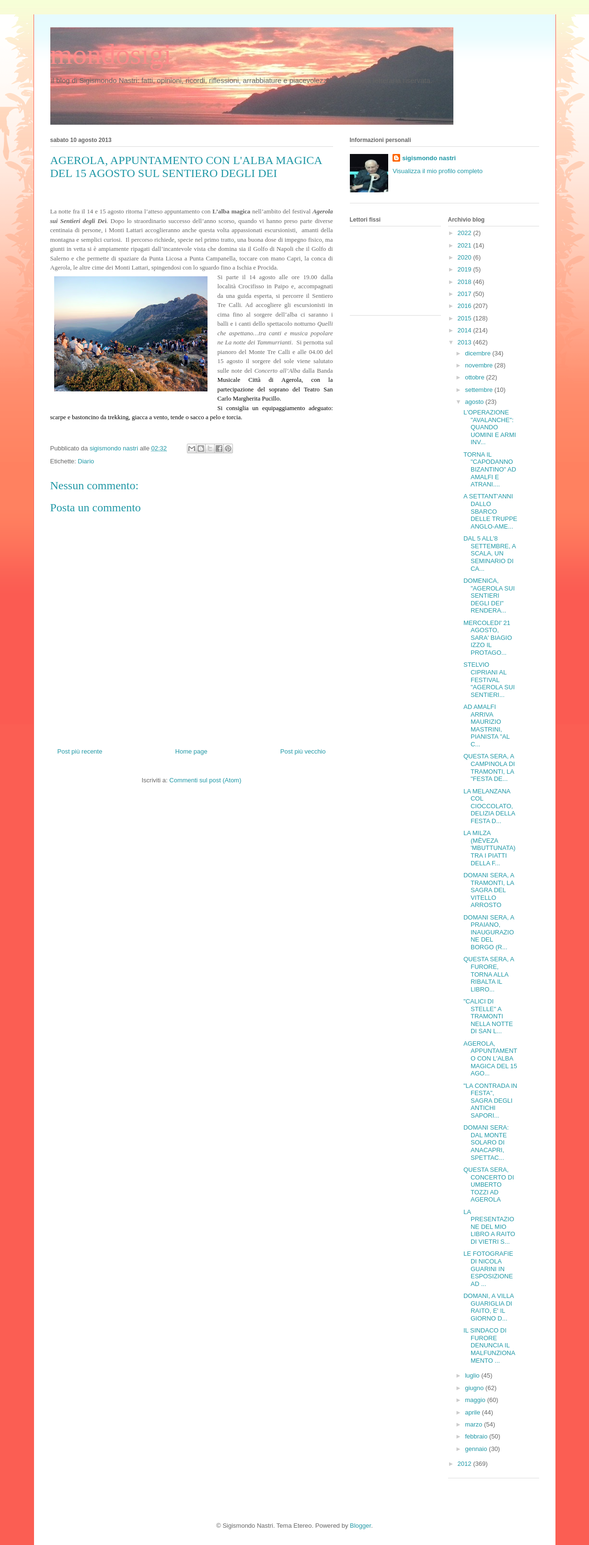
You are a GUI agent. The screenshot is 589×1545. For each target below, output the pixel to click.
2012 (466, 1463)
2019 (466, 269)
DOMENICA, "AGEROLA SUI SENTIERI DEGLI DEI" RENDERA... (489, 595)
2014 (466, 330)
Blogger (360, 1525)
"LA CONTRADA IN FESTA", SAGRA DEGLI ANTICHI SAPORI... (490, 1100)
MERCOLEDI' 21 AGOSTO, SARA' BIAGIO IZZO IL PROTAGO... (487, 637)
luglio (473, 1375)
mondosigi (111, 54)
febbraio (477, 1436)
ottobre (475, 377)
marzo (474, 1424)
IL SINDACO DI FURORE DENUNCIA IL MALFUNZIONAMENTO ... (489, 1345)
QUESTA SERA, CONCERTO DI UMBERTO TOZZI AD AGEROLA (488, 1184)
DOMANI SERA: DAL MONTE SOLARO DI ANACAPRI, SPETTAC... (486, 1142)
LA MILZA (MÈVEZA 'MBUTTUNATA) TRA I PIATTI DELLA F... (489, 847)
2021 (466, 245)
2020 (466, 257)
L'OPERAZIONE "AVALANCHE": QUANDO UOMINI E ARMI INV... (489, 427)
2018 (466, 281)
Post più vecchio (303, 751)
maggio (476, 1399)
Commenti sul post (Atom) (205, 780)
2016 (466, 305)
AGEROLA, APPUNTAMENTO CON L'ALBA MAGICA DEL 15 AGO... (490, 1058)
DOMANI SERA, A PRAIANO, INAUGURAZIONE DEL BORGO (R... (488, 932)
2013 (466, 342)
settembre (479, 389)
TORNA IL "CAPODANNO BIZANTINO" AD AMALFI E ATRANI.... (489, 469)
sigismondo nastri (429, 158)
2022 (466, 232)
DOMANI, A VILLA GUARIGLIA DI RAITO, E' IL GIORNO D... (488, 1307)
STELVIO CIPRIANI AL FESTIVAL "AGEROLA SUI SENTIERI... (489, 679)
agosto (475, 401)
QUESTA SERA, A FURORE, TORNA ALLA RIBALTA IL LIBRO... (488, 973)
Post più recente (80, 751)
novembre (479, 365)
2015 (466, 318)
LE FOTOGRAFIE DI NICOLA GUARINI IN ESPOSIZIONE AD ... (488, 1268)
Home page (191, 751)
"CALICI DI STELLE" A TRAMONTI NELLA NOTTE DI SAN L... (488, 1016)
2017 (466, 293)
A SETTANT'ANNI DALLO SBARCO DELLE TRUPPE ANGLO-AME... (490, 511)
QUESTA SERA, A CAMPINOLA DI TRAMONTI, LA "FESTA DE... (489, 767)
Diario (86, 461)
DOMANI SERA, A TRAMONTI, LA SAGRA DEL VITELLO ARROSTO (488, 890)
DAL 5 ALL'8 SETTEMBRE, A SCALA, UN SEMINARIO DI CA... (489, 553)
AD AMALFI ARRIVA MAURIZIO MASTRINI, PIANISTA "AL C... (486, 725)
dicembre (478, 353)
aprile (473, 1412)
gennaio (477, 1448)
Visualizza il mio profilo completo (438, 171)
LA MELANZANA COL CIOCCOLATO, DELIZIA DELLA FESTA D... (489, 806)
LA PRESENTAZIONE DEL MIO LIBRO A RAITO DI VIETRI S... (489, 1226)
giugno (475, 1388)
